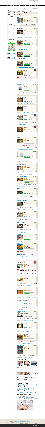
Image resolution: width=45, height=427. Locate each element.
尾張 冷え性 (29, 37)
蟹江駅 (19, 241)
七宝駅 (34, 220)
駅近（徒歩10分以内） (29, 391)
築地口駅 (24, 232)
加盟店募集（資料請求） (22, 423)
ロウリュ (35, 388)
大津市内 (28, 421)
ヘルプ (33, 423)
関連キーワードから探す (10, 422)
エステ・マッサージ (25, 388)
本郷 (24, 385)
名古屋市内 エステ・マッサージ (30, 94)
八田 (18, 384)
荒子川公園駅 (24, 343)
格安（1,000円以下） (33, 391)
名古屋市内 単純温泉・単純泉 (21, 320)
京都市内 (26, 421)
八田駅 (21, 309)
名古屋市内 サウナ (20, 343)
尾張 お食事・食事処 (25, 357)
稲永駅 (27, 343)
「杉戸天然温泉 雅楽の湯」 (31, 397)
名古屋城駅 (24, 58)
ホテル (25, 391)
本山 (17, 385)
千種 (32, 384)
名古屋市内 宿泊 (20, 94)
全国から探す (13, 10)
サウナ (18, 391)
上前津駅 (21, 124)
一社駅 (31, 275)
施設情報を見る (26, 33)
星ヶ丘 (20, 385)
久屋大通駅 (33, 67)
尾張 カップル (31, 37)
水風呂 (27, 392)
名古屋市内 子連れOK (24, 285)
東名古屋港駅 (22, 232)
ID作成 (37, 1)
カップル (28, 388)
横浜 (13, 421)
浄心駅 (19, 58)
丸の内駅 (26, 49)
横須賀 (16, 421)
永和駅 (21, 241)
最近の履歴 (36, 0)
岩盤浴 (19, 389)
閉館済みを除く (27, 13)
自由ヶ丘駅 (26, 275)
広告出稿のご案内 (26, 423)
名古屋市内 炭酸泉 (20, 285)
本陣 (24, 384)
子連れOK (21, 389)
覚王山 (36, 384)
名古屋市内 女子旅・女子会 (26, 103)
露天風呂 (17, 388)
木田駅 (33, 220)
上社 (23, 385)
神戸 (29, 421)
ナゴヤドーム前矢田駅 (24, 135)
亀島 (26, 384)
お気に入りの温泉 (32, 0)
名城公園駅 (21, 58)
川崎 (14, 421)
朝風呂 (17, 389)
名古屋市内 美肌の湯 (21, 149)
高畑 (17, 384)
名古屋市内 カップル (21, 112)
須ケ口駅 (35, 37)
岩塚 (19, 384)
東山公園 (19, 385)
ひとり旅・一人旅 (20, 388)
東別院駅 (20, 124)
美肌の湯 (23, 389)
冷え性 (33, 388)
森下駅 (19, 135)
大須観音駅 (24, 49)
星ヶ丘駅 (30, 275)
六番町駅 (27, 174)
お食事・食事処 (21, 391)
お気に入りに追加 (31, 33)
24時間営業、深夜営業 (28, 389)
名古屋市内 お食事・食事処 (31, 149)
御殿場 (22, 421)
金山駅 (24, 124)
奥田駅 (29, 220)
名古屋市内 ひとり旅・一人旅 (24, 94)
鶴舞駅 (23, 124)
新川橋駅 (33, 37)
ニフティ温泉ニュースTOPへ (34, 381)
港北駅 (29, 174)
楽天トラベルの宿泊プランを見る (27, 44)
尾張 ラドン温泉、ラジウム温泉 (21, 37)
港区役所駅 (31, 174)
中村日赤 (23, 384)
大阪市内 (24, 421)
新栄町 (31, 384)
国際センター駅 (22, 49)
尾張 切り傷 (23, 220)
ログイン (35, 1)
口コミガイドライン (30, 423)
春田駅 (22, 309)
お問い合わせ (36, 423)
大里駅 (31, 220)
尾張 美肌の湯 (26, 37)
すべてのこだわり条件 (11, 39)
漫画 (24, 389)
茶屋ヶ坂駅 (28, 275)
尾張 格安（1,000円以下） (30, 357)
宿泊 (17, 391)
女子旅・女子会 (30, 388)
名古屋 (27, 384)
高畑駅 (24, 309)
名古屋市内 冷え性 (23, 186)
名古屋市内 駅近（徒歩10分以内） (22, 67)
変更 (14, 12)
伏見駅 (19, 49)
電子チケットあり (19, 13)
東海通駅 (25, 174)
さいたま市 (19, 421)
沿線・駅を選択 (11, 16)
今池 (33, 384)
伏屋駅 (19, 309)
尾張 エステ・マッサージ (21, 357)
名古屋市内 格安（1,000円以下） (31, 209)
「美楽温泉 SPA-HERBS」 (28, 398)
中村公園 (21, 384)
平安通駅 (21, 135)
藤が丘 (26, 385)
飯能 (20, 421)
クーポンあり (23, 13)
